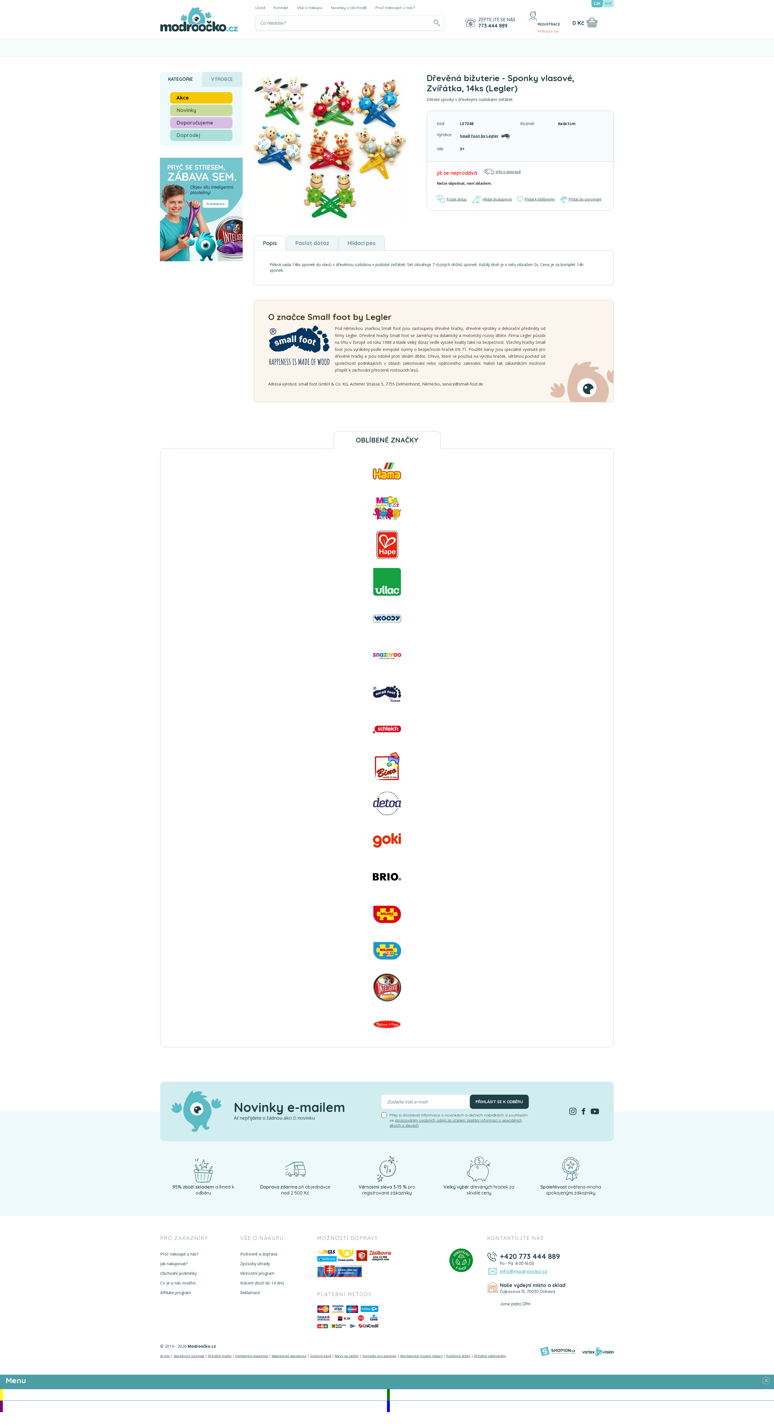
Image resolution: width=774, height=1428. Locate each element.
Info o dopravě (502, 172)
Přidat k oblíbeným (536, 199)
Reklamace (249, 1295)
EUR (608, 4)
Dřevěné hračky (220, 1358)
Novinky (186, 110)
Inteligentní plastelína (251, 1358)
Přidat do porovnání (581, 199)
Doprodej (188, 135)
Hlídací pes (391, 244)
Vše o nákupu (309, 7)
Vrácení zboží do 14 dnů (261, 1285)
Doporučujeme (195, 122)
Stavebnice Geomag (189, 1358)
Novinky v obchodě (349, 7)
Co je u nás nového (178, 1285)
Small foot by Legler (480, 135)
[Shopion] (557, 1354)
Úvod (260, 7)
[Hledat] (435, 23)
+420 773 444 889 (531, 1259)
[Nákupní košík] (591, 22)
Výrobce (222, 79)
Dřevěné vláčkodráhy (490, 1358)
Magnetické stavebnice (289, 1358)
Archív (165, 1358)
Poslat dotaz (452, 199)
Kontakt (281, 7)
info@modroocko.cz (521, 1274)
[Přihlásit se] (529, 23)
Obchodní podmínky (178, 1276)
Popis (274, 244)
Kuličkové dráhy (458, 1358)
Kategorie (180, 79)
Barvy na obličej (347, 1358)
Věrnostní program (256, 1276)
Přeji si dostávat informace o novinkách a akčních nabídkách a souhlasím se (459, 1122)
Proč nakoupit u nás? (395, 7)
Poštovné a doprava (257, 1256)
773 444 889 (491, 26)
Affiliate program (175, 1295)
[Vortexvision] (598, 1354)
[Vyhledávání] (349, 23)
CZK (597, 4)
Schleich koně (320, 1358)
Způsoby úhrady (254, 1266)
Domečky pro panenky (379, 1358)
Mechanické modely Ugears (421, 1358)
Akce (183, 97)
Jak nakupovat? (174, 1266)
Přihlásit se (547, 26)
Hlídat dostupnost (492, 199)
